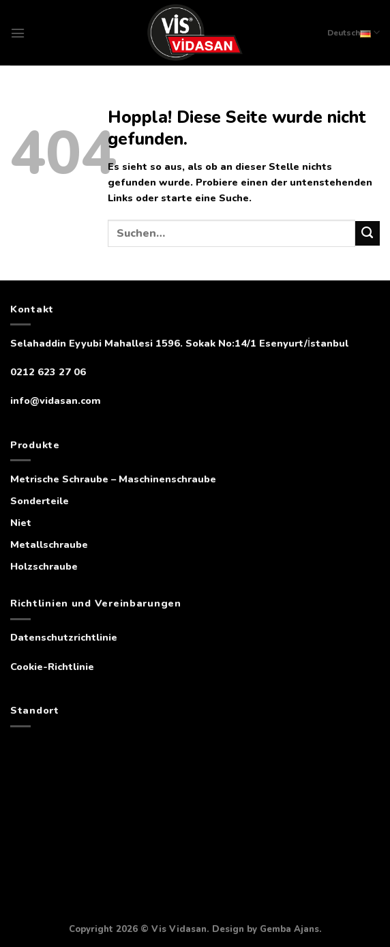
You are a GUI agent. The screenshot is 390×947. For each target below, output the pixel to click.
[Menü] (17, 33)
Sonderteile (39, 501)
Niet (20, 522)
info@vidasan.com (55, 400)
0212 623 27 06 (48, 372)
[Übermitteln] (367, 233)
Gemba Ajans (289, 929)
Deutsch (353, 32)
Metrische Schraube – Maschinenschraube (113, 479)
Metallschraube (49, 544)
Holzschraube (44, 566)
